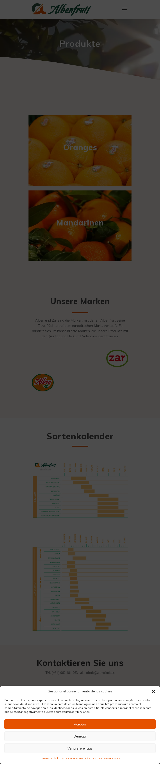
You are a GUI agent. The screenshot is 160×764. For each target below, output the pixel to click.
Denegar (80, 736)
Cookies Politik (49, 758)
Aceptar (80, 724)
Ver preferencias (80, 748)
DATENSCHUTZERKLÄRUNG (78, 758)
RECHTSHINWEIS (109, 758)
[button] (153, 691)
